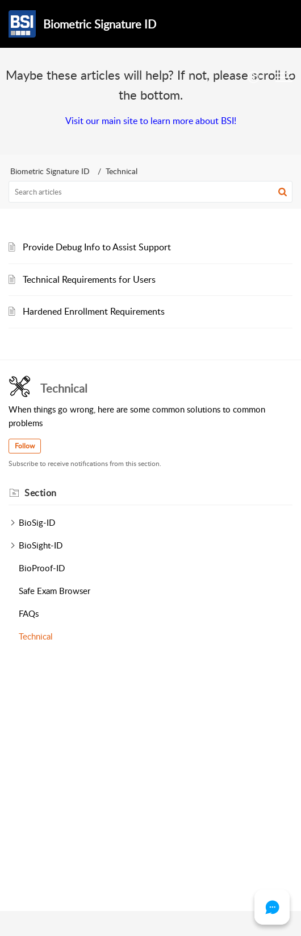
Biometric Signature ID (50, 171)
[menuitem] (254, 77)
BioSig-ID (37, 522)
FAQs (29, 613)
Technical (36, 636)
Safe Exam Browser (54, 590)
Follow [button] (25, 446)
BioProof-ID (42, 568)
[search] (150, 192)
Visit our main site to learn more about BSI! (150, 120)
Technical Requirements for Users (89, 279)
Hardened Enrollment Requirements (94, 311)
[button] (282, 192)
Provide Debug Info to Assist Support (97, 247)
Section (40, 492)
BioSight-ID (40, 545)
